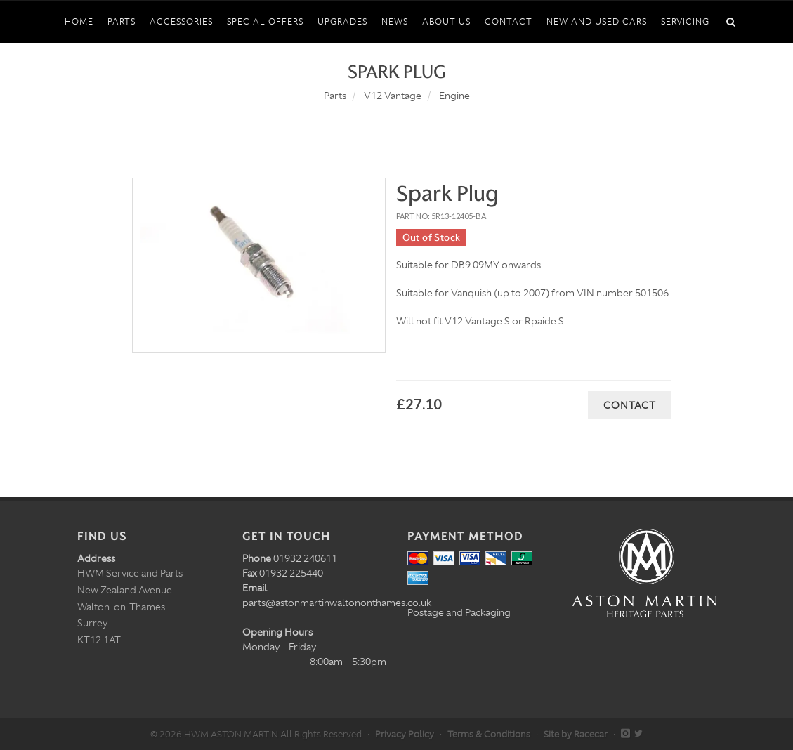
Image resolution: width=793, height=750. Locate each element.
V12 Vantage (392, 95)
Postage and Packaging (459, 612)
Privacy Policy (404, 734)
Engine (454, 95)
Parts (335, 95)
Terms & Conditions (488, 734)
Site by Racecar (576, 734)
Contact (629, 405)
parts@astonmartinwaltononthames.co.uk (336, 602)
